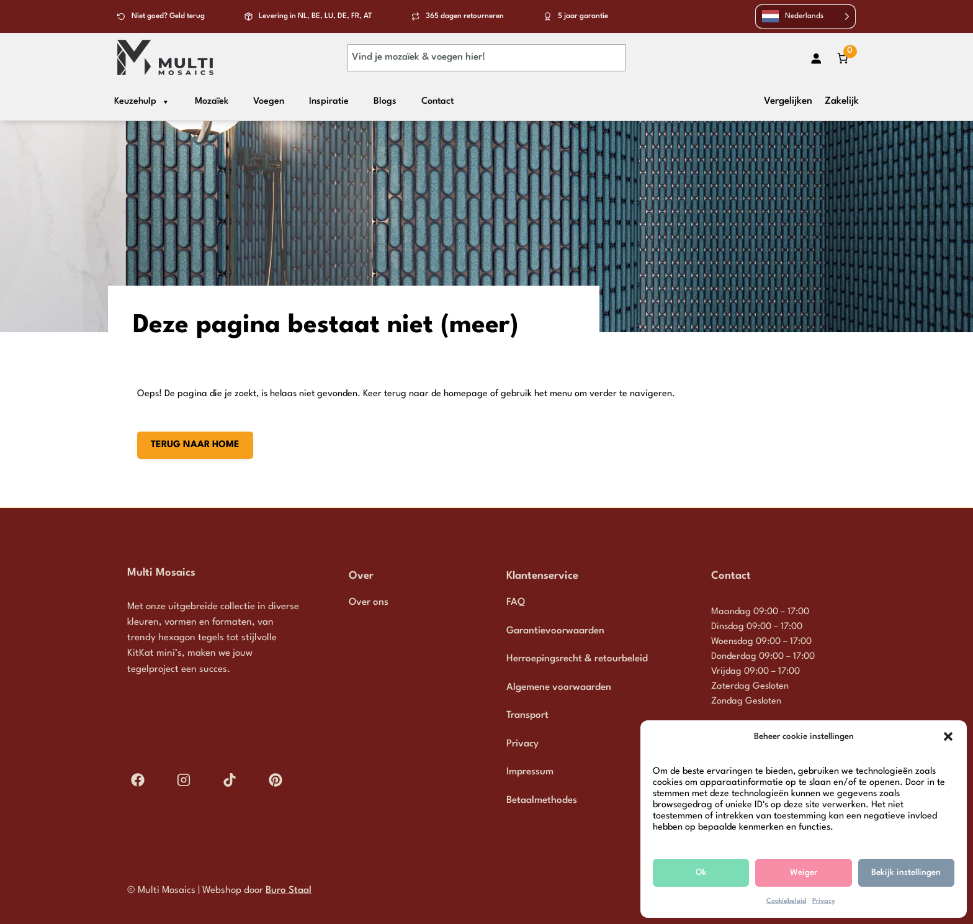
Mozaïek (211, 101)
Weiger (803, 872)
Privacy (823, 901)
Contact (437, 101)
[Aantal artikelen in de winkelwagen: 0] (842, 58)
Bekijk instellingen (906, 872)
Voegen (268, 101)
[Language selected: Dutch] (805, 16)
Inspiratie (329, 101)
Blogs (385, 101)
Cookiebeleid (786, 901)
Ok (701, 872)
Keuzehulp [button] (142, 101)
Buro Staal (289, 890)
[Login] (816, 58)
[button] (948, 736)
